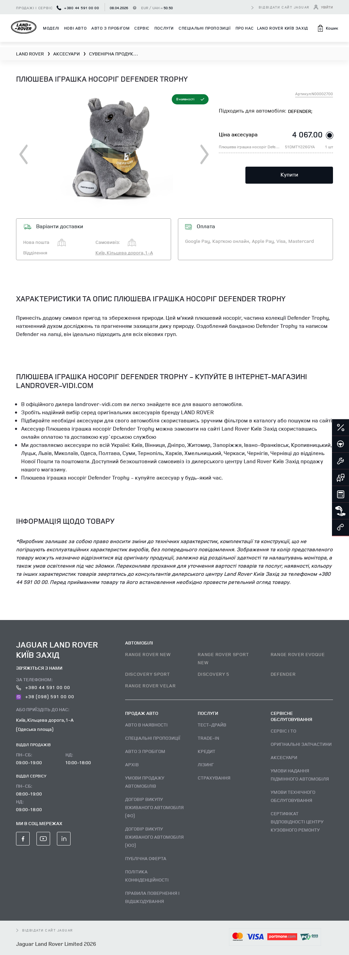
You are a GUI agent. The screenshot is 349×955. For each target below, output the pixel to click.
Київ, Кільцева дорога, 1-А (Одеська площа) (45, 724)
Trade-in (208, 738)
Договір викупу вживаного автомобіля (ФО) (154, 807)
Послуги (164, 28)
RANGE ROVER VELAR (150, 685)
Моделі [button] (51, 28)
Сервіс (142, 28)
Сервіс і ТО (283, 730)
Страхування (214, 777)
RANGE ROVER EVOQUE (298, 654)
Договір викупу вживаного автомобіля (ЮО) (154, 836)
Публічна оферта (145, 858)
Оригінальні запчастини (301, 744)
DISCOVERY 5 (213, 674)
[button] (327, 28)
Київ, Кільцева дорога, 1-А (124, 252)
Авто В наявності (146, 724)
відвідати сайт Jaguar (284, 7)
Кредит (206, 751)
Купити (289, 174)
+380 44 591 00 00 (78, 7)
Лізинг (206, 764)
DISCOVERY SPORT (147, 674)
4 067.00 (307, 134)
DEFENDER (283, 674)
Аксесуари (284, 757)
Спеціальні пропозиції (205, 28)
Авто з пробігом (110, 28)
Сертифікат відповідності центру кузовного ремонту (297, 821)
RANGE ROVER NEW (148, 654)
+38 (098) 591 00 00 (45, 696)
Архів (132, 764)
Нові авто (75, 28)
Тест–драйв (212, 724)
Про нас (245, 28)
